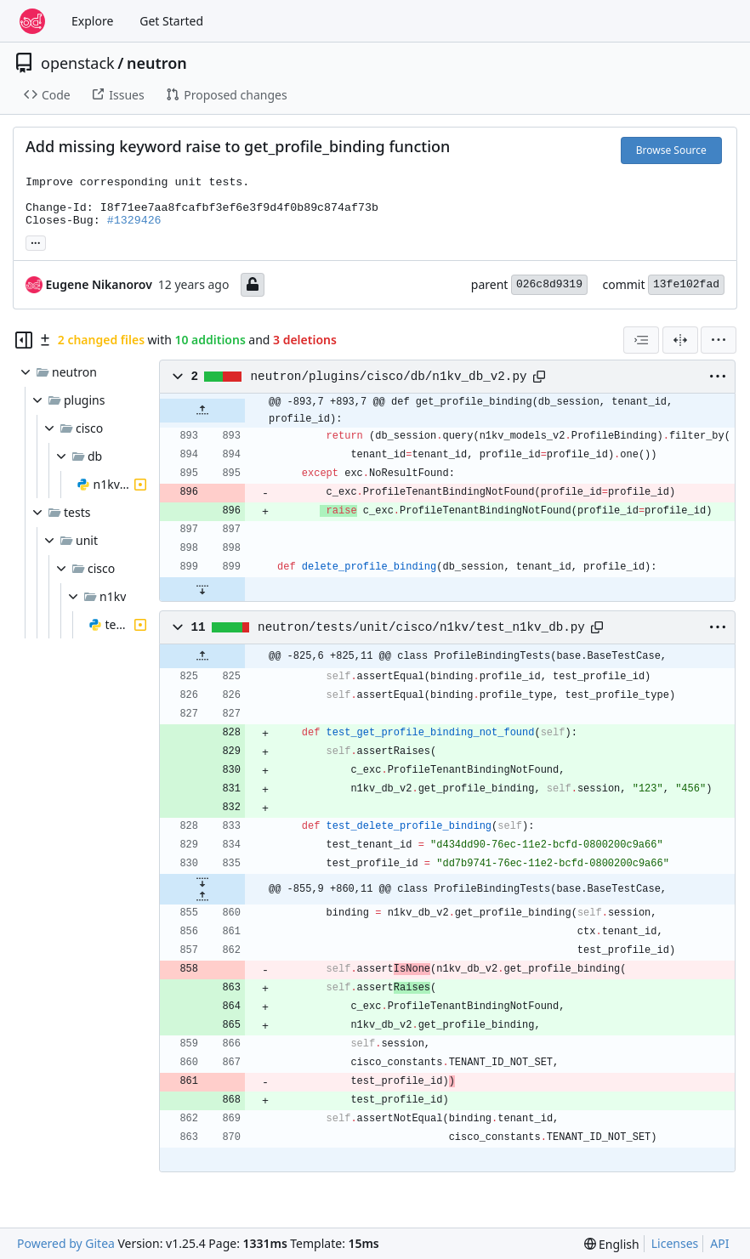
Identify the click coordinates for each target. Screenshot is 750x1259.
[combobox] (641, 340)
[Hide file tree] (23, 340)
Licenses (675, 1243)
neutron (157, 62)
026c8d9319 (549, 284)
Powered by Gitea (66, 1243)
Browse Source (671, 150)
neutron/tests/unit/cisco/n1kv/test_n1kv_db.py (421, 627)
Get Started (171, 21)
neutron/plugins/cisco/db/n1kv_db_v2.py (389, 376)
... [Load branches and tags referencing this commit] (36, 241)
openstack (78, 62)
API (719, 1243)
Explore (92, 21)
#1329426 (134, 220)
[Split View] (680, 340)
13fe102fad (686, 284)
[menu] (718, 340)
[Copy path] (539, 376)
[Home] (32, 21)
